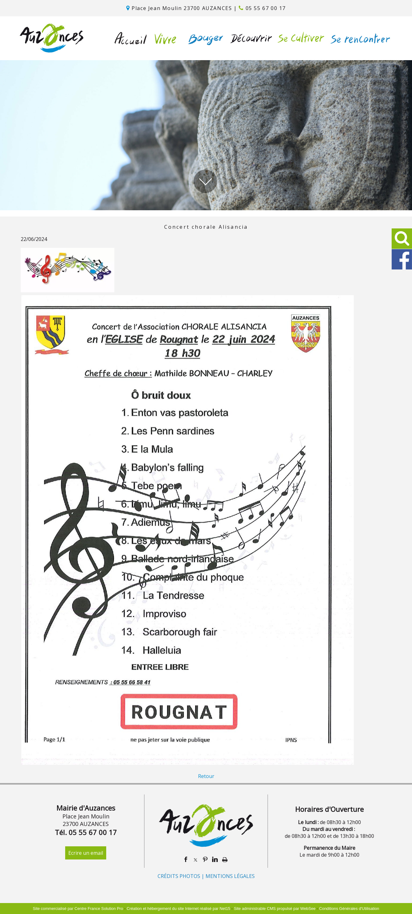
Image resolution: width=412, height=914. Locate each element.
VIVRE (163, 38)
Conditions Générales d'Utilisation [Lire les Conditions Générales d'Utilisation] (349, 908)
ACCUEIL (131, 38)
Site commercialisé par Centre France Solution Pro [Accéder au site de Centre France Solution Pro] (78, 908)
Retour (206, 776)
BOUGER (204, 38)
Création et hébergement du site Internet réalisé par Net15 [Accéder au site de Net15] (178, 908)
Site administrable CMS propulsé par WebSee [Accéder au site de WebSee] (275, 908)
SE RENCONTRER (359, 38)
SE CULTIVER (299, 38)
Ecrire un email (85, 852)
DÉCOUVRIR (249, 38)
